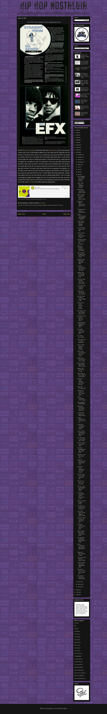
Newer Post (21, 214)
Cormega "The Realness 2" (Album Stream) (85, 56)
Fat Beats (76, 623)
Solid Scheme (54, 205)
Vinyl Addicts (77, 631)
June (79, 169)
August (79, 164)
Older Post (66, 214)
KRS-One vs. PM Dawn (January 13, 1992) (85, 108)
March (79, 582)
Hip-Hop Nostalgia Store (79, 678)
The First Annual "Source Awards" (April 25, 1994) (84, 63)
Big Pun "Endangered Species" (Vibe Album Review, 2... (81, 547)
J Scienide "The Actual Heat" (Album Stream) (81, 414)
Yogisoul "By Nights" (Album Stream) (81, 554)
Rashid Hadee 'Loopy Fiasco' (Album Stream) (81, 191)
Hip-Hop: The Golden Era (80, 673)
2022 (77, 140)
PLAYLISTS (68, 12)
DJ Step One (77, 634)
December (80, 154)
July (79, 167)
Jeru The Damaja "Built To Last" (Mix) (81, 229)
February (80, 584)
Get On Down (77, 637)
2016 (77, 590)
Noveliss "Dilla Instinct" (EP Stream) (80, 370)
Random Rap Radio (78, 667)
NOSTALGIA (39, 12)
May (79, 172)
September (80, 162)
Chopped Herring (78, 659)
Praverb (76, 628)
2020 (77, 145)
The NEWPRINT (77, 656)
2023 (77, 137)
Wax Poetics (20, 199)
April (79, 174)
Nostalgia (45, 205)
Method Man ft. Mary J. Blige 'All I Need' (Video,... (81, 375)
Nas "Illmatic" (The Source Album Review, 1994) (81, 312)
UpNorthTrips (77, 642)
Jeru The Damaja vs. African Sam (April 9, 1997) (81, 439)
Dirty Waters (77, 648)
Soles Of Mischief (78, 662)
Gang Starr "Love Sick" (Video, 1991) (81, 456)
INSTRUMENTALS (57, 12)
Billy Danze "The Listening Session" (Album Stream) (85, 89)
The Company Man (78, 664)
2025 (77, 132)
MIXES (47, 12)
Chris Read (32, 182)
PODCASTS (77, 12)
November (80, 157)
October (80, 159)
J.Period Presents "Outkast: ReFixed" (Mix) (81, 211)
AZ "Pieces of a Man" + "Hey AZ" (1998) (80, 483)
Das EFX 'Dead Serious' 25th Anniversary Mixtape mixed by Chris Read (34, 199)
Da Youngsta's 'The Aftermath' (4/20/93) (81, 287)
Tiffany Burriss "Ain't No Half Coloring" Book (81, 293)
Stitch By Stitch (78, 653)
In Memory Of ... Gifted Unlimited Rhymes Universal (80, 305)
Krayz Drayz (26, 150)
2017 (21, 205)
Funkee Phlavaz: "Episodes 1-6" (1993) (84, 114)
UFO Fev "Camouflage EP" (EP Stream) (81, 399)
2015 (77, 592)
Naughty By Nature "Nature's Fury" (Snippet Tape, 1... (81, 204)
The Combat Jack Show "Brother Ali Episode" (81, 508)
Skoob (32, 150)
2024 (77, 135)
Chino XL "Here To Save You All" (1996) (81, 444)
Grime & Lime (77, 650)
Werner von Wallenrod (79, 675)
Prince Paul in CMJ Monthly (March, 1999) (81, 559)
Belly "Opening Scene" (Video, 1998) (84, 102)
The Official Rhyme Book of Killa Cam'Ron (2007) (85, 95)
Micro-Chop (77, 645)
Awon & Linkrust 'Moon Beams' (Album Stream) (81, 365)
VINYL (85, 12)
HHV (75, 626)
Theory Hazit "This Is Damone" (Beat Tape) (81, 341)
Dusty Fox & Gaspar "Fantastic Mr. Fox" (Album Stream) (81, 469)
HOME (21, 12)
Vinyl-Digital (77, 639)
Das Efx (30, 205)
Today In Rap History (79, 670)
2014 (77, 594)
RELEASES (30, 12)
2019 (77, 147)
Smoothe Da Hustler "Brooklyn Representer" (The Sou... (80, 381)
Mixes (40, 205)
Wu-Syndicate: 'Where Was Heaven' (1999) (81, 577)
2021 (77, 142)
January (80, 587)
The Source (60, 205)
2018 (77, 150)
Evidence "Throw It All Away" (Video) (81, 502)
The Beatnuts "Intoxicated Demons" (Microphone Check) (80, 495)
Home (44, 214)
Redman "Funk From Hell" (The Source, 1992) (81, 360)
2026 (77, 130)
